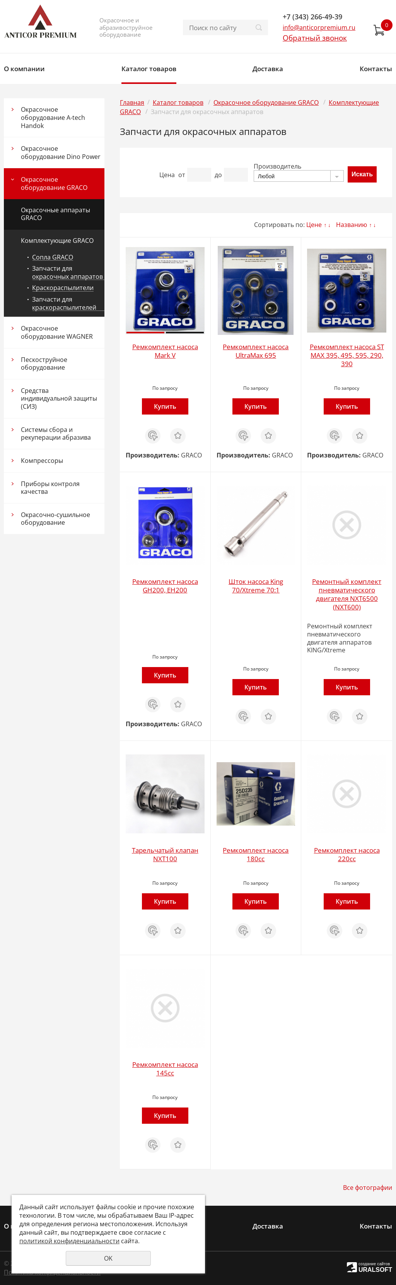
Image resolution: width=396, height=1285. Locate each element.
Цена (167, 175)
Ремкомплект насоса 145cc (165, 1068)
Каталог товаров (148, 68)
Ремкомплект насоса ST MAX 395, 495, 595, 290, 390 (347, 355)
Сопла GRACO (52, 257)
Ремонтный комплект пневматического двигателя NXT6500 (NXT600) (346, 594)
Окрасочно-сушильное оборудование (55, 518)
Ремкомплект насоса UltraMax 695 (255, 351)
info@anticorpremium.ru (319, 27)
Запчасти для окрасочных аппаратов (67, 272)
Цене (314, 224)
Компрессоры (42, 460)
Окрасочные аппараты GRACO (55, 214)
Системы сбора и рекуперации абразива (56, 433)
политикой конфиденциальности (69, 1241)
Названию (351, 224)
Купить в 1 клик (152, 436)
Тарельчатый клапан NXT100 (165, 854)
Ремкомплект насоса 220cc (347, 854)
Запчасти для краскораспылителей (64, 303)
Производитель (277, 166)
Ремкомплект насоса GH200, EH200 (165, 585)
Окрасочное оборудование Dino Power (61, 152)
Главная (132, 102)
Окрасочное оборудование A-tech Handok (53, 117)
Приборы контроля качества (50, 488)
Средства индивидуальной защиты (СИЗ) (59, 398)
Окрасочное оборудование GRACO (54, 183)
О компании (24, 68)
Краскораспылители (63, 288)
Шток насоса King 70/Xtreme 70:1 (256, 585)
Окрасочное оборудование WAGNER (57, 332)
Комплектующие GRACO (57, 240)
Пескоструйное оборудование (44, 363)
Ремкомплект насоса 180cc (255, 854)
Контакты (376, 68)
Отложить (178, 431)
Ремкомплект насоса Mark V (165, 351)
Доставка (268, 68)
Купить (165, 406)
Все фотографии (367, 1187)
